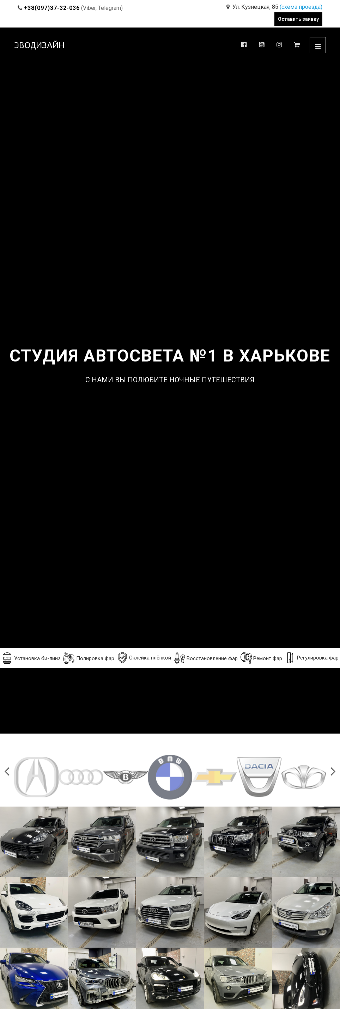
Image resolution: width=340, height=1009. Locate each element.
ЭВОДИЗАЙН (39, 45)
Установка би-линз (31, 658)
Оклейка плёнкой (144, 657)
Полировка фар (88, 658)
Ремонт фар (261, 658)
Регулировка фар (312, 657)
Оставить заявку (298, 19)
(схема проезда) (301, 7)
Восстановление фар (206, 658)
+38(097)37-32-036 (52, 8)
